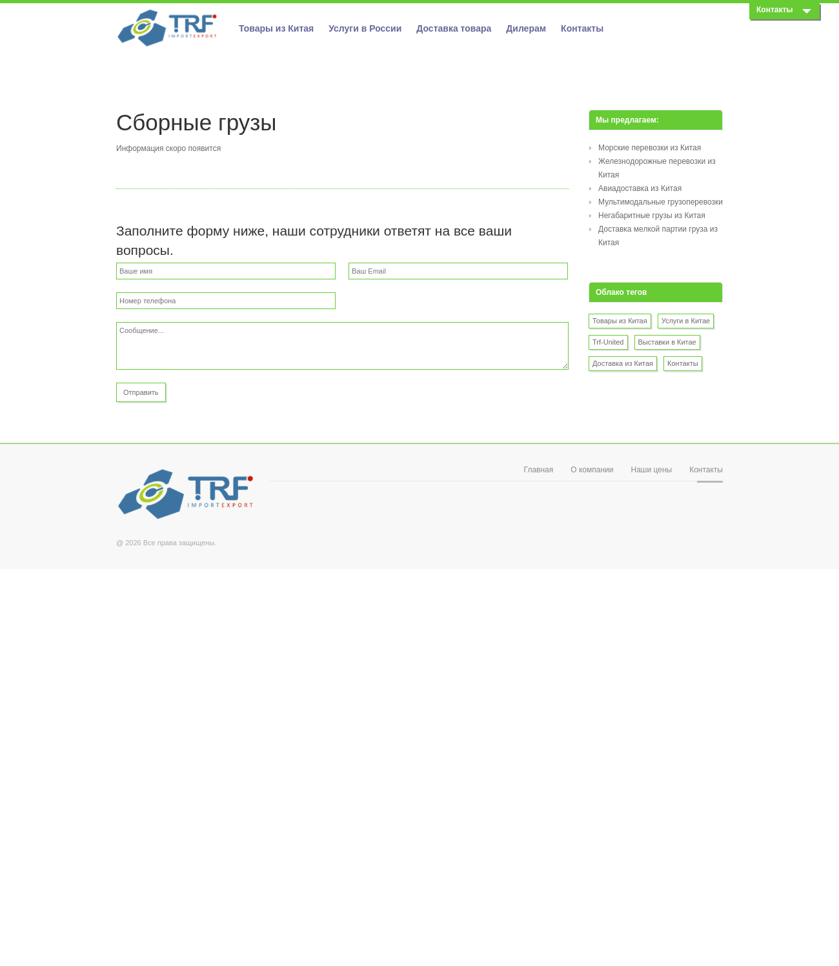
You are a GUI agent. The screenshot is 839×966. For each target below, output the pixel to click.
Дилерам (526, 28)
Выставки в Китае (667, 342)
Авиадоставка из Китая (640, 188)
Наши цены (651, 469)
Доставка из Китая (622, 363)
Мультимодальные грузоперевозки (660, 201)
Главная (539, 469)
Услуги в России (365, 28)
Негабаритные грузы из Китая (651, 215)
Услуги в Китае (686, 321)
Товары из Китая (276, 28)
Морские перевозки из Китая (649, 147)
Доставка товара (453, 28)
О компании (592, 469)
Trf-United (608, 342)
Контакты (582, 28)
